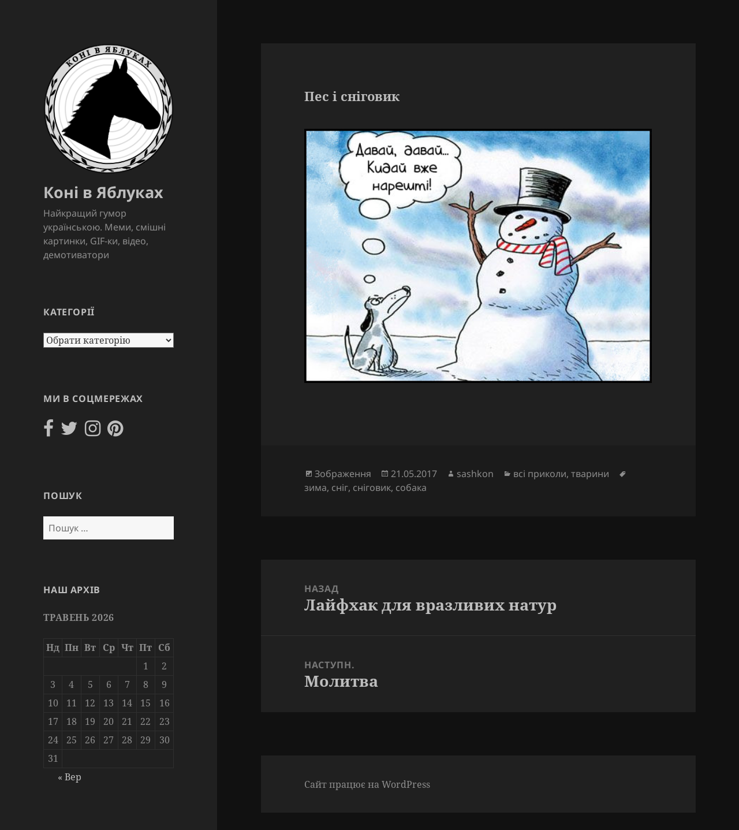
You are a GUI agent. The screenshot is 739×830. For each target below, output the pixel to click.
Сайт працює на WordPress (367, 784)
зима (315, 487)
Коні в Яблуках (103, 192)
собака (411, 487)
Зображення (343, 473)
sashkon (475, 473)
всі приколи (539, 473)
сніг (339, 487)
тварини (590, 473)
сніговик (372, 487)
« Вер (69, 777)
